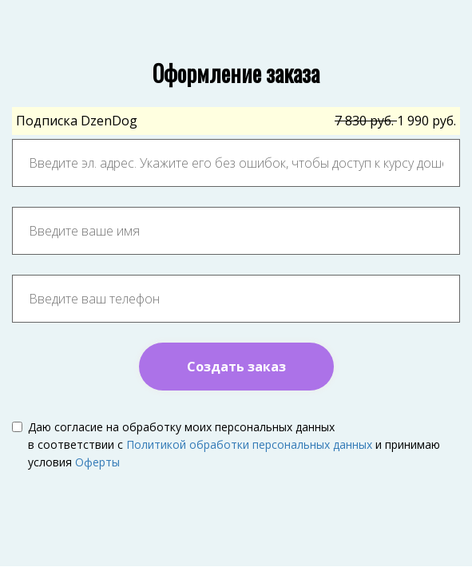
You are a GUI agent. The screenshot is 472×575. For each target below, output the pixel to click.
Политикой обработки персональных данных (249, 444)
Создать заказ (236, 366)
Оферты (97, 462)
